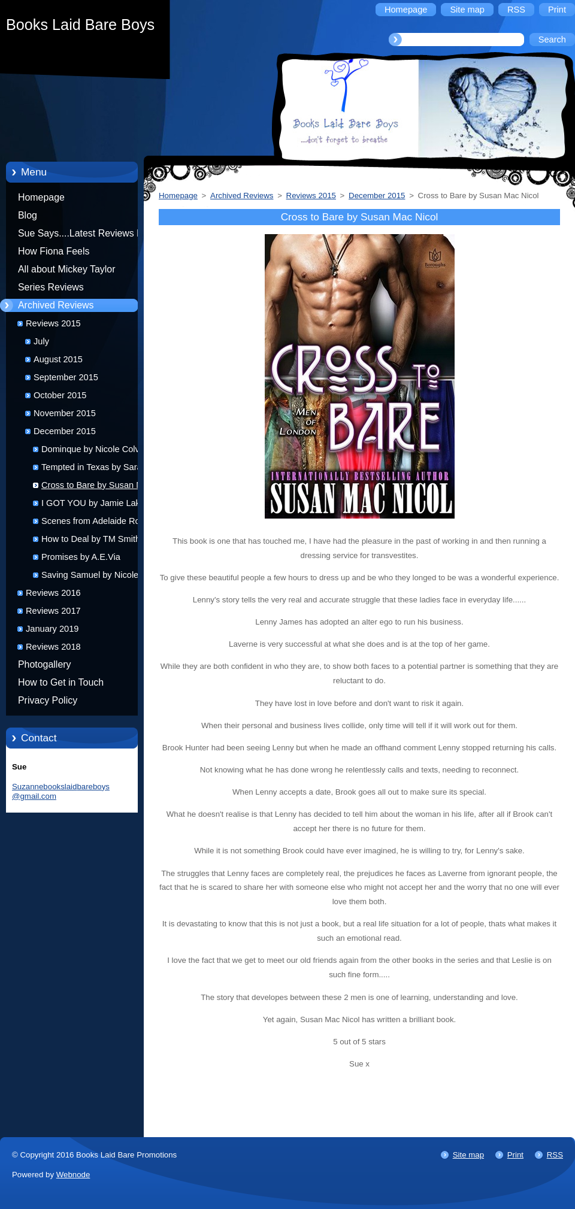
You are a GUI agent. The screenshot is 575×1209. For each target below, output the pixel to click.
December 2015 (65, 431)
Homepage (41, 197)
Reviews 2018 (53, 647)
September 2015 (66, 377)
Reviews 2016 (53, 593)
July (41, 341)
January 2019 (52, 629)
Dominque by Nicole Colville (95, 449)
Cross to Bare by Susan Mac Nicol (97, 487)
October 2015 (60, 395)
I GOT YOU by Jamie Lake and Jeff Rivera (101, 505)
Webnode (73, 1174)
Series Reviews (51, 287)
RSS (555, 1154)
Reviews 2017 (53, 611)
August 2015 (58, 359)
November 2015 (65, 413)
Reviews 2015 (53, 323)
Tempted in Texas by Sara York (101, 467)
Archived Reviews (56, 305)
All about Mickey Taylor (67, 269)
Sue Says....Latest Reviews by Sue (82, 235)
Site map (468, 1154)
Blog (27, 215)
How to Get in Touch (61, 682)
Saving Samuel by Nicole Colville (89, 577)
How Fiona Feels (53, 251)
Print (515, 1154)
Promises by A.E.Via (80, 557)
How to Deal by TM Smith (90, 539)
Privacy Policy (47, 700)
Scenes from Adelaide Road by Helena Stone (101, 523)
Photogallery (44, 664)
